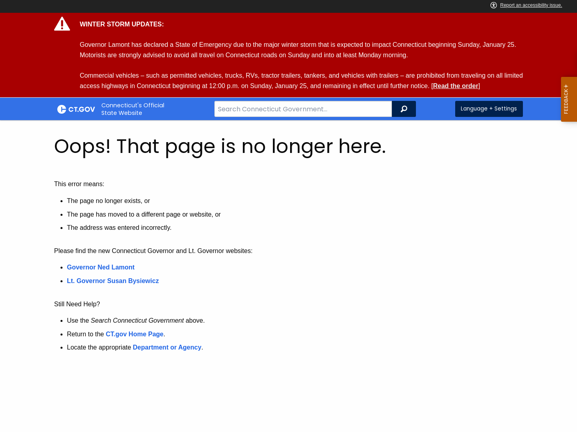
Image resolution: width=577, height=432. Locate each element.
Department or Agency (167, 347)
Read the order (455, 85)
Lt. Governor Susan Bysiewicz (114, 280)
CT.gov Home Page (134, 334)
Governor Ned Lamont (101, 267)
